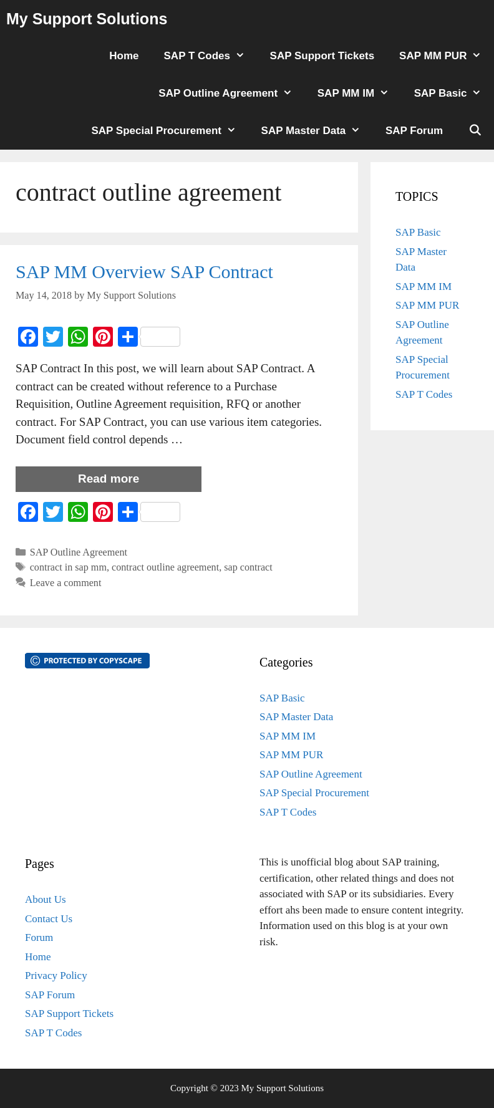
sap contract (248, 567)
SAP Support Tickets (322, 56)
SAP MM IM (359, 93)
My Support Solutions (86, 18)
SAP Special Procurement (169, 131)
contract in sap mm (68, 567)
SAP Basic (454, 93)
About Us (45, 899)
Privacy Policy (56, 975)
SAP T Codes (211, 56)
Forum (39, 937)
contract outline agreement (165, 567)
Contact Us (48, 919)
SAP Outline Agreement (231, 93)
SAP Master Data (317, 131)
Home (123, 56)
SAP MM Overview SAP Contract (144, 271)
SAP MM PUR (446, 56)
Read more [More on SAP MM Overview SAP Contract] (108, 478)
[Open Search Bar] (474, 131)
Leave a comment (66, 582)
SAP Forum (414, 131)
